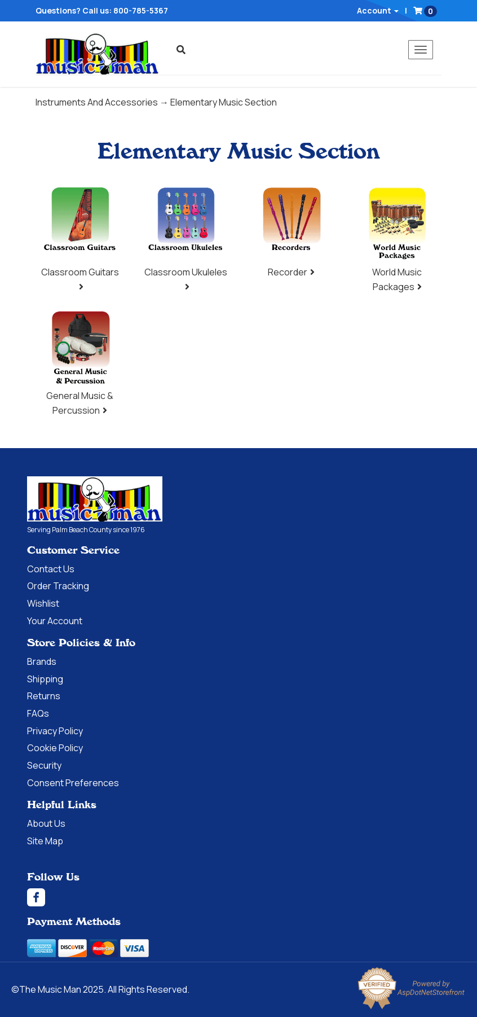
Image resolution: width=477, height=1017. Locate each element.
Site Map (45, 841)
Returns (43, 696)
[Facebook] (238, 897)
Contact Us (50, 569)
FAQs (38, 713)
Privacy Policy (55, 731)
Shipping (45, 679)
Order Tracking (58, 586)
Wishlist (43, 603)
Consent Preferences (73, 783)
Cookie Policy (55, 748)
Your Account (54, 621)
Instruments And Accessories (97, 102)
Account (378, 10)
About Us (46, 823)
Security (44, 765)
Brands (41, 661)
